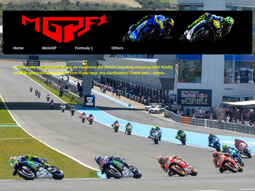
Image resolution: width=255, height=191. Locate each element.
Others (117, 48)
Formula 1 (84, 48)
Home (18, 48)
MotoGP (49, 48)
